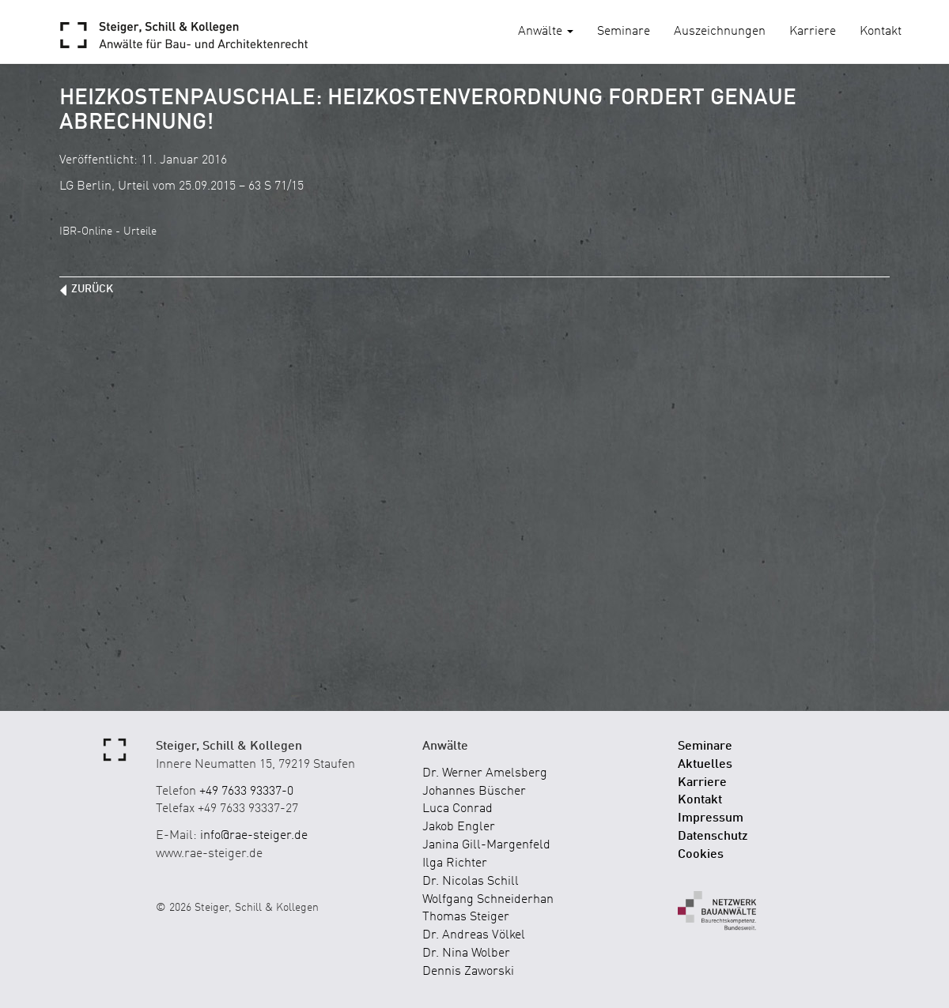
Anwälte (545, 31)
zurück (92, 289)
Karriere (812, 31)
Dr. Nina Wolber (466, 953)
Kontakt (881, 31)
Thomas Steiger (465, 917)
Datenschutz (713, 836)
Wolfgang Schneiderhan (488, 899)
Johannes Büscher (474, 791)
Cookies (701, 854)
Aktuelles (705, 764)
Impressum (710, 818)
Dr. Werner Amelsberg (484, 773)
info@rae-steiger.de (254, 835)
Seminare (623, 31)
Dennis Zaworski (468, 971)
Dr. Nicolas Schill (470, 881)
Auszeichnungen (720, 31)
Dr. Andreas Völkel (473, 935)
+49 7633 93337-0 (246, 791)
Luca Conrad (457, 809)
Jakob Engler (458, 827)
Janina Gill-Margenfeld (486, 845)
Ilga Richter (454, 863)
